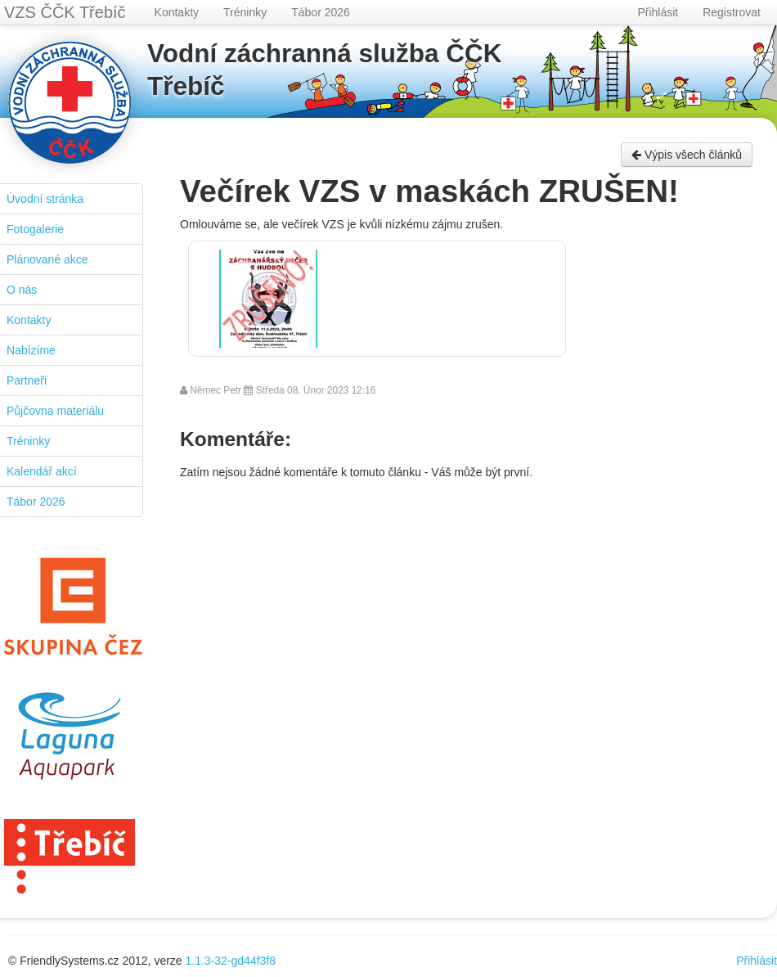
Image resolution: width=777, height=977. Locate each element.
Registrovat (732, 12)
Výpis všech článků (686, 154)
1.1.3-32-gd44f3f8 (231, 960)
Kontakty (177, 12)
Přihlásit (657, 12)
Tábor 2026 (320, 12)
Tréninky (245, 12)
